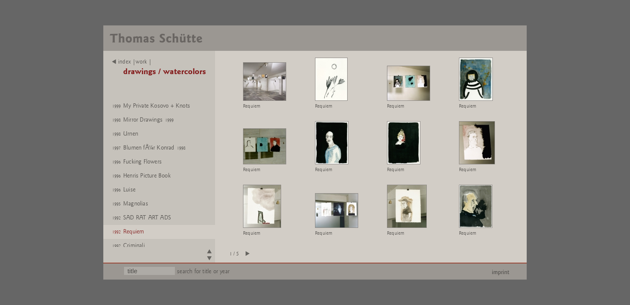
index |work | (132, 61)
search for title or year (203, 271)
